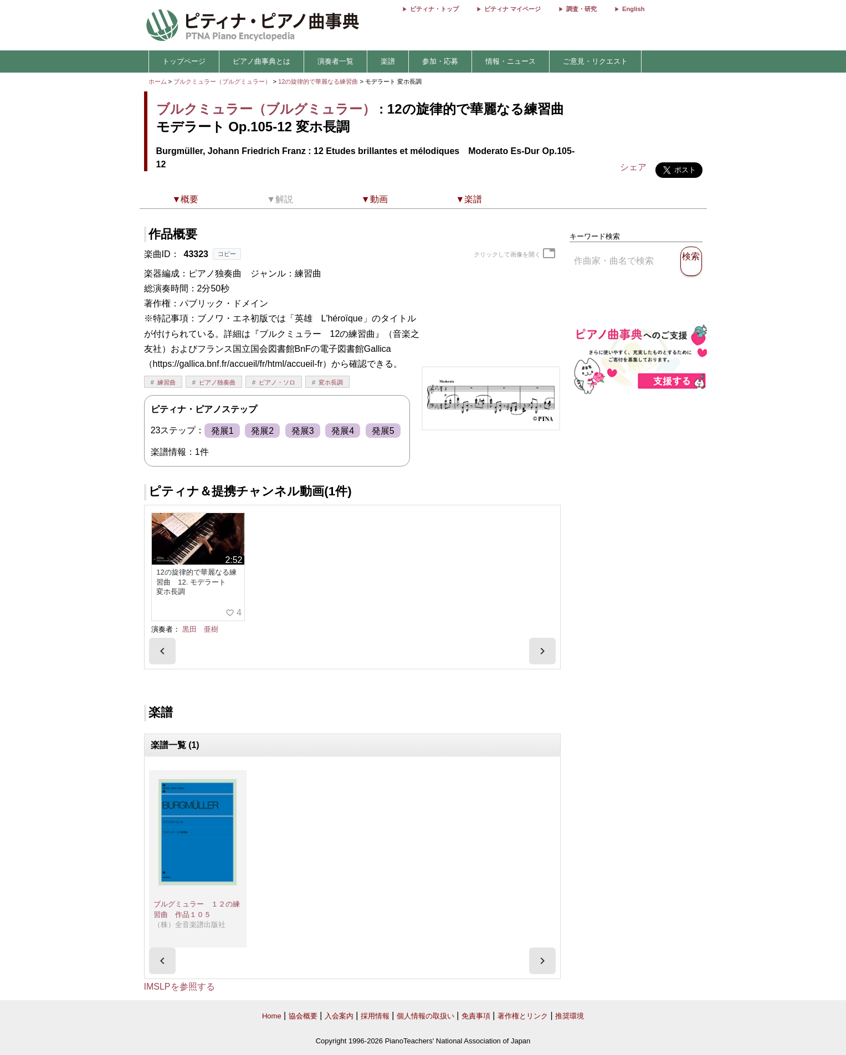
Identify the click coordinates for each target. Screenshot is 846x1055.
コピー (227, 253)
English (633, 9)
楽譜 (388, 61)
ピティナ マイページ (512, 9)
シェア (633, 167)
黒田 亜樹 (200, 629)
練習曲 (166, 382)
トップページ (184, 61)
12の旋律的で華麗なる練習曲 (319, 81)
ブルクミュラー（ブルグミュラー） (222, 81)
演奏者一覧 (335, 61)
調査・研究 (581, 9)
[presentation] (162, 651)
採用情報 (375, 1016)
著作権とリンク (523, 1016)
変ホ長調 (331, 382)
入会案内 (339, 1016)
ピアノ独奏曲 (217, 382)
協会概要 (303, 1016)
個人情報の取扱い (425, 1016)
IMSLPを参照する (179, 986)
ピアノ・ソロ (277, 382)
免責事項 (476, 1016)
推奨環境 (569, 1016)
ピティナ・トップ (434, 9)
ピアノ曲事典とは (261, 61)
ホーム (157, 81)
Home (271, 1016)
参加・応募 (440, 61)
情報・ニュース (510, 61)
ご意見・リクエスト (595, 61)
